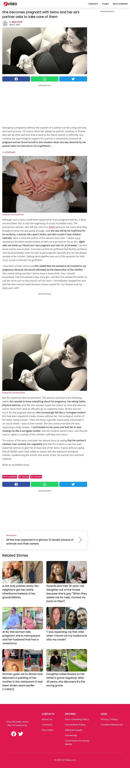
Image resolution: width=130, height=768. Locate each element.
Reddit (52, 227)
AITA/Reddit (10, 152)
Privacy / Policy (109, 719)
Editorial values (73, 730)
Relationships (120, 3)
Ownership (71, 735)
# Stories (36, 476)
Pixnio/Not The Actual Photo (13, 214)
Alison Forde (17, 21)
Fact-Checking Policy (77, 719)
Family (105, 3)
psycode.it (47, 730)
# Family (24, 476)
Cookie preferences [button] (112, 724)
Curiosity (93, 3)
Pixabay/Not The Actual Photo (13, 392)
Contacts (47, 724)
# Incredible (10, 476)
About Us (47, 719)
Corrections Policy (75, 724)
